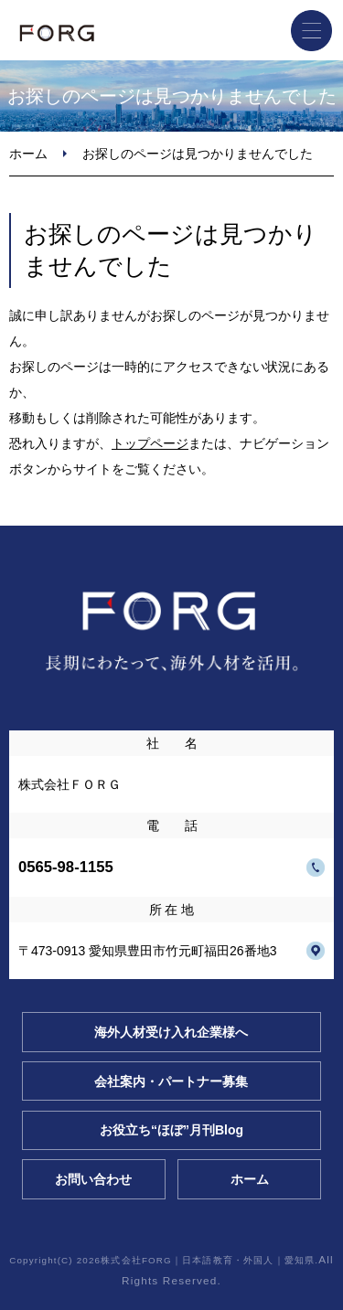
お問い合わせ (93, 1179)
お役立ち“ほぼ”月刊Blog (171, 1130)
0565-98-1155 (65, 867)
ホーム (28, 153)
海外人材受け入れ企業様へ (171, 1032)
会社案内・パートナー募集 (171, 1081)
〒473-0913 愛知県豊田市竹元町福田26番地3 (147, 950)
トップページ (150, 443)
